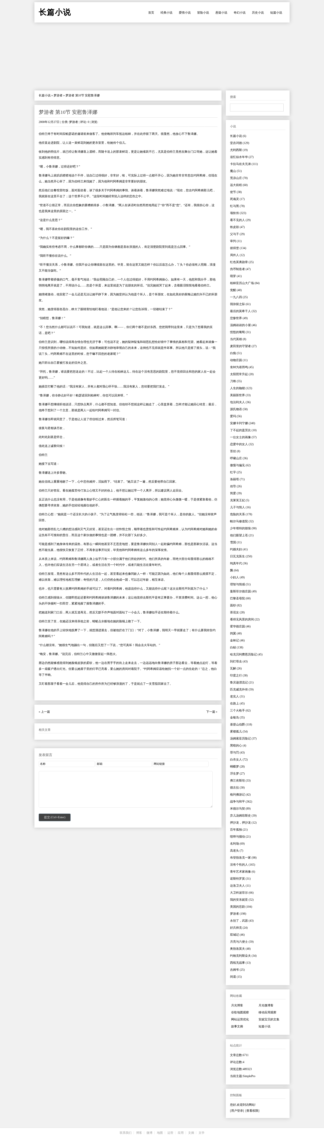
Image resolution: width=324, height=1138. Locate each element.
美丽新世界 (240, 395)
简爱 (236, 493)
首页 (151, 12)
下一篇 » (211, 711)
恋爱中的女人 (242, 444)
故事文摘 (237, 1026)
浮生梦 (237, 773)
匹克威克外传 (242, 689)
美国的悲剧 (241, 906)
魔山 (236, 171)
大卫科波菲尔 (242, 892)
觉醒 (236, 290)
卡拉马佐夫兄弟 (244, 164)
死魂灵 (237, 199)
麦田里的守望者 (243, 346)
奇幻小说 (240, 12)
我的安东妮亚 (242, 899)
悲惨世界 (239, 318)
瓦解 (236, 668)
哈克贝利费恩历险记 (246, 654)
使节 (236, 192)
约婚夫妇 (239, 549)
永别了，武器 (242, 920)
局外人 (237, 255)
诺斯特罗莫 (240, 878)
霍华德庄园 (240, 626)
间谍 (236, 976)
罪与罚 (237, 752)
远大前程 (239, 185)
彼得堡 (238, 248)
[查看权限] (252, 1110)
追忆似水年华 (242, 157)
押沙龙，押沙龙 (243, 822)
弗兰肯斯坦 (240, 780)
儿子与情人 (240, 507)
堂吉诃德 (239, 143)
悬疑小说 (221, 12)
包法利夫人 (240, 402)
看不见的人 (240, 220)
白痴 (236, 353)
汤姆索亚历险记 (243, 738)
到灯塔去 (239, 661)
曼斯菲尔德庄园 (243, 591)
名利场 (237, 843)
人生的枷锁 (241, 388)
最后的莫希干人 (243, 311)
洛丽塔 (237, 479)
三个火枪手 (240, 710)
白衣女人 (239, 759)
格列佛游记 (240, 794)
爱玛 (236, 416)
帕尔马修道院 (242, 521)
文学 (202, 1132)
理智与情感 (240, 584)
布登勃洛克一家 (243, 857)
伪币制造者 (240, 269)
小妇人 (237, 577)
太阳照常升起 (242, 374)
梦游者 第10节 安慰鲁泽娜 (68, 112)
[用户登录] (237, 1110)
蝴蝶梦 (237, 766)
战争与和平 (241, 801)
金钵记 (237, 640)
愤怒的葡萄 (240, 332)
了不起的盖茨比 (243, 430)
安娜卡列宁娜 (242, 423)
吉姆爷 (237, 969)
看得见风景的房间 (245, 619)
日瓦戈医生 (241, 556)
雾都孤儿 (239, 731)
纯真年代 (239, 563)
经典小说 (166, 12)
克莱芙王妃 (239, 500)
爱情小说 (185, 12)
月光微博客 (266, 1005)
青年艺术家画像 (242, 871)
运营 (170, 1132)
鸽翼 (236, 633)
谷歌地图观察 (240, 1012)
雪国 (236, 542)
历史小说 (258, 12)
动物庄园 (238, 360)
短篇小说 (276, 12)
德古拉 (237, 787)
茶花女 (237, 612)
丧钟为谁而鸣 (242, 367)
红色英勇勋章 (242, 262)
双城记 (237, 934)
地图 (160, 1132)
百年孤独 (239, 829)
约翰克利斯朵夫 (243, 955)
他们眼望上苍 (242, 535)
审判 (236, 241)
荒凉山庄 (239, 178)
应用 (181, 1132)
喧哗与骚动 (240, 836)
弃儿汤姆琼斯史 (243, 815)
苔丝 (235, 451)
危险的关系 (241, 514)
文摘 (191, 1132)
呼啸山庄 (239, 458)
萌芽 (236, 276)
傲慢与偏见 (240, 465)
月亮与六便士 (242, 941)
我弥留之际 (240, 304)
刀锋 (236, 381)
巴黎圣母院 (240, 598)
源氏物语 (239, 409)
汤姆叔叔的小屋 (243, 325)
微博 (149, 1132)
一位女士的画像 (243, 437)
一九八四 (239, 297)
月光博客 (237, 1005)
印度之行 (239, 675)
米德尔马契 (240, 808)
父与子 (237, 234)
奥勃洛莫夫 (240, 948)
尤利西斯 (239, 150)
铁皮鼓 (237, 227)
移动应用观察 (267, 1012)
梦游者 (58, 95)
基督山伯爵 (241, 724)
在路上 (237, 703)
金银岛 (237, 717)
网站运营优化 (240, 1019)
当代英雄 (238, 339)
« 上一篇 (44, 711)
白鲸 (236, 647)
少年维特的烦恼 (243, 528)
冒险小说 (203, 12)
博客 (139, 1132)
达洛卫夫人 (240, 885)
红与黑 (237, 206)
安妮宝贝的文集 (269, 1019)
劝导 (236, 486)
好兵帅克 (239, 927)
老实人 (237, 696)
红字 (236, 472)
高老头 (236, 850)
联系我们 (126, 1132)
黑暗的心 (238, 745)
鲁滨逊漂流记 (242, 682)
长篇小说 (45, 95)
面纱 (236, 605)
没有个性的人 (242, 864)
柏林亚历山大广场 (245, 283)
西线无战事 (240, 962)
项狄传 (238, 213)
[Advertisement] (162, 56)
